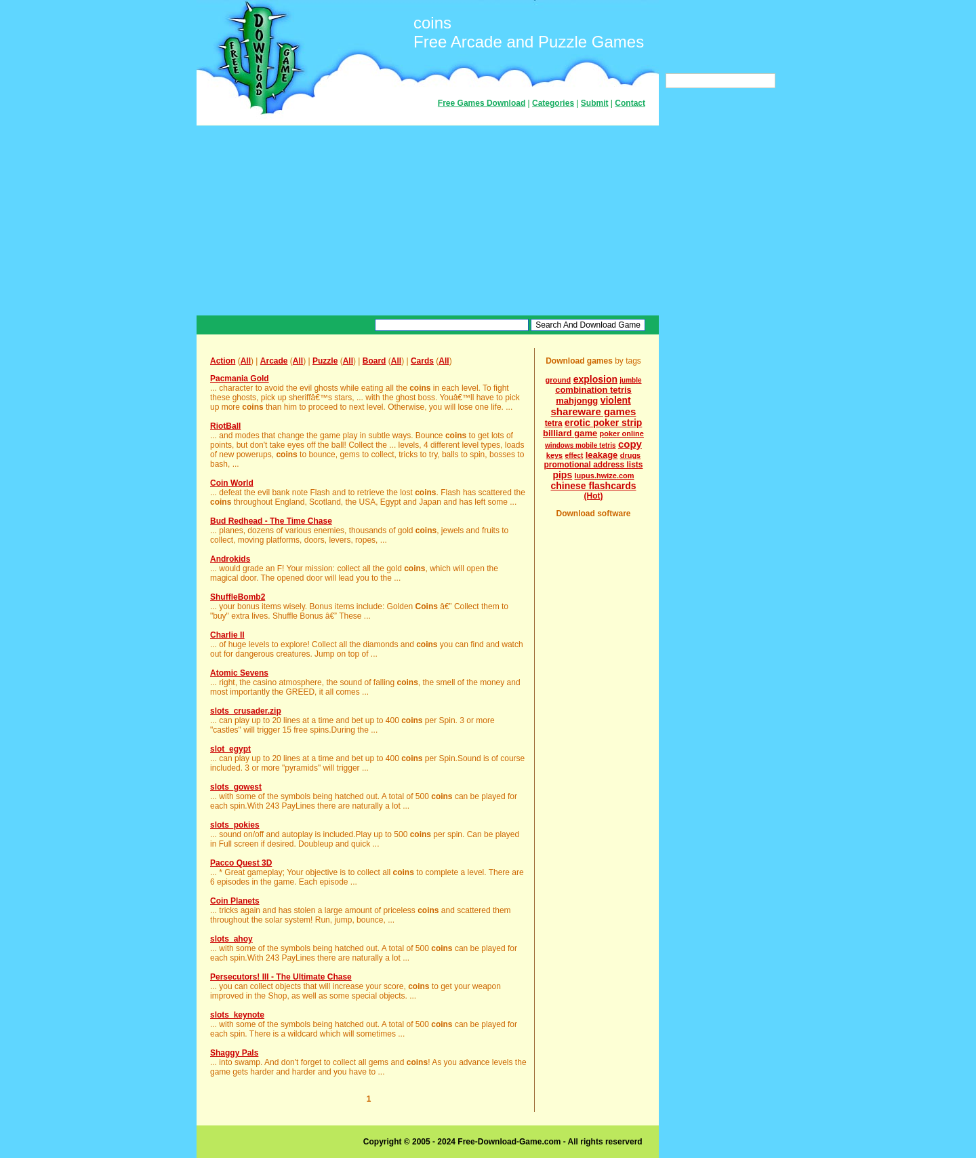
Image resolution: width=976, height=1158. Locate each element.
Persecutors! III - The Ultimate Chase (281, 977)
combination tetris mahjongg (593, 395)
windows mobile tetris (580, 445)
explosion (595, 379)
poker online (622, 433)
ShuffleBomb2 (237, 597)
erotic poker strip (603, 422)
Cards (422, 361)
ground (558, 380)
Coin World (231, 483)
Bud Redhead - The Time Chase (271, 521)
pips (562, 474)
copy (630, 444)
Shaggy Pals (234, 1053)
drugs (630, 455)
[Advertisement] (428, 220)
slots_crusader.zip (245, 711)
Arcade (274, 361)
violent (616, 400)
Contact (630, 103)
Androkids (230, 559)
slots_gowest (236, 787)
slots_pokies (235, 825)
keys (554, 455)
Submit (595, 103)
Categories (553, 103)
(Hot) (593, 496)
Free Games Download (481, 103)
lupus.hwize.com (604, 475)
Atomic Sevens (239, 673)
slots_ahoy (231, 939)
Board (374, 361)
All (246, 361)
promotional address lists (593, 464)
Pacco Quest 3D (241, 863)
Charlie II (227, 635)
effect (574, 455)
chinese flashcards (593, 485)
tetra (554, 423)
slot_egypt (230, 749)
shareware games (593, 411)
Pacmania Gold (239, 378)
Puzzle (325, 361)
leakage (602, 455)
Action (222, 361)
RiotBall (225, 426)
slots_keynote (237, 1015)
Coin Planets (235, 901)
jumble (630, 380)
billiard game (570, 433)
